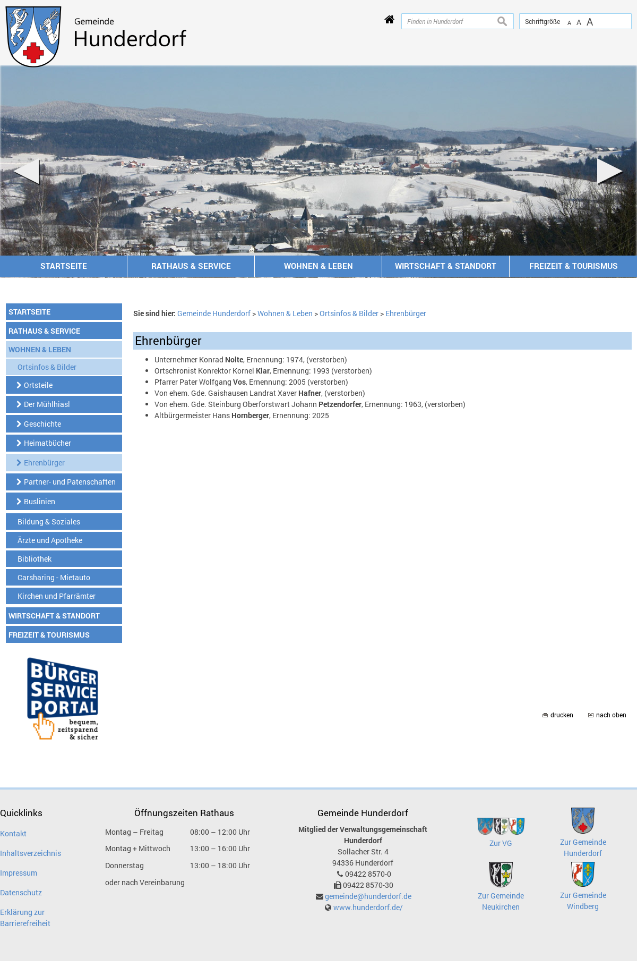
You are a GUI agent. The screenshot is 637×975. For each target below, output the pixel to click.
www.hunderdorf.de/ (368, 907)
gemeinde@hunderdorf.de (368, 896)
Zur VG (500, 843)
